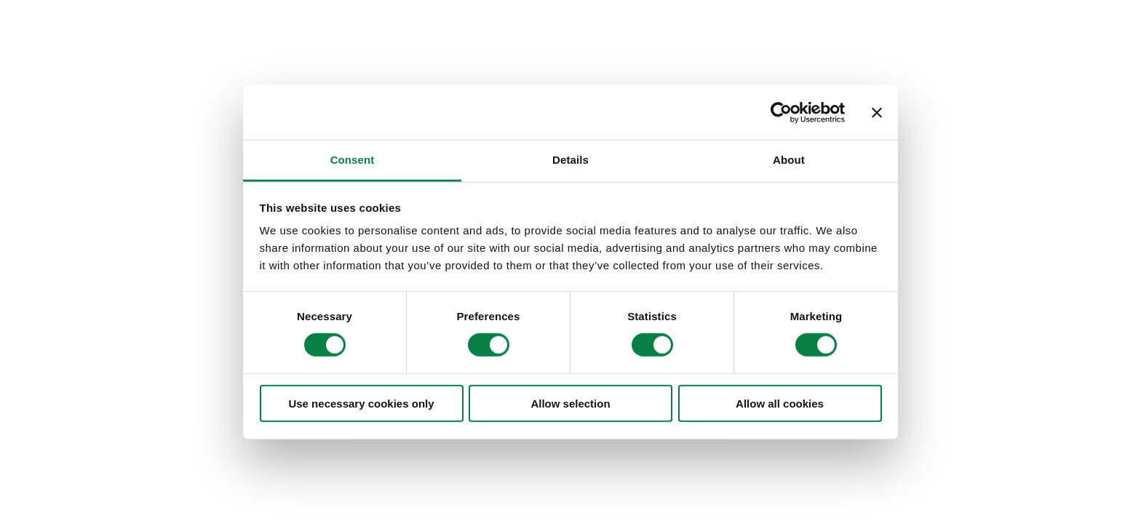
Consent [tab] (352, 160)
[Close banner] (877, 112)
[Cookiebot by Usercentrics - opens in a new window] (781, 112)
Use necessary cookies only (361, 403)
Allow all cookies (780, 403)
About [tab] (789, 160)
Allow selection (570, 403)
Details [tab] (570, 160)
